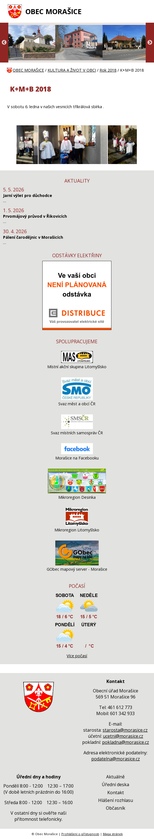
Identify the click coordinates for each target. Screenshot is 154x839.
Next (150, 42)
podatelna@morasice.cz (115, 759)
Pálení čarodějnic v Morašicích (33, 237)
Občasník (115, 808)
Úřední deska (115, 784)
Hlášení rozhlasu (115, 800)
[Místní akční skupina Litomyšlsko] (77, 361)
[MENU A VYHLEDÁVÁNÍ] (144, 11)
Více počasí (77, 655)
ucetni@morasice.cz (123, 736)
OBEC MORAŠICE (53, 11)
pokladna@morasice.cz (125, 742)
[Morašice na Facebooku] (77, 452)
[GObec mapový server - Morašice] (77, 564)
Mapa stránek (113, 834)
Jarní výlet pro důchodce (27, 195)
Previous (4, 42)
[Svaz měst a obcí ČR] (77, 398)
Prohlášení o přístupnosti (80, 834)
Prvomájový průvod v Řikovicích (35, 216)
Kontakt (115, 792)
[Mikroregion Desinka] (77, 492)
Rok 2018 (108, 70)
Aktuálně (115, 777)
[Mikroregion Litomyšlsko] (77, 524)
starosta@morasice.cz (125, 730)
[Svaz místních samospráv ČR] (77, 427)
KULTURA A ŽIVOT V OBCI (72, 70)
